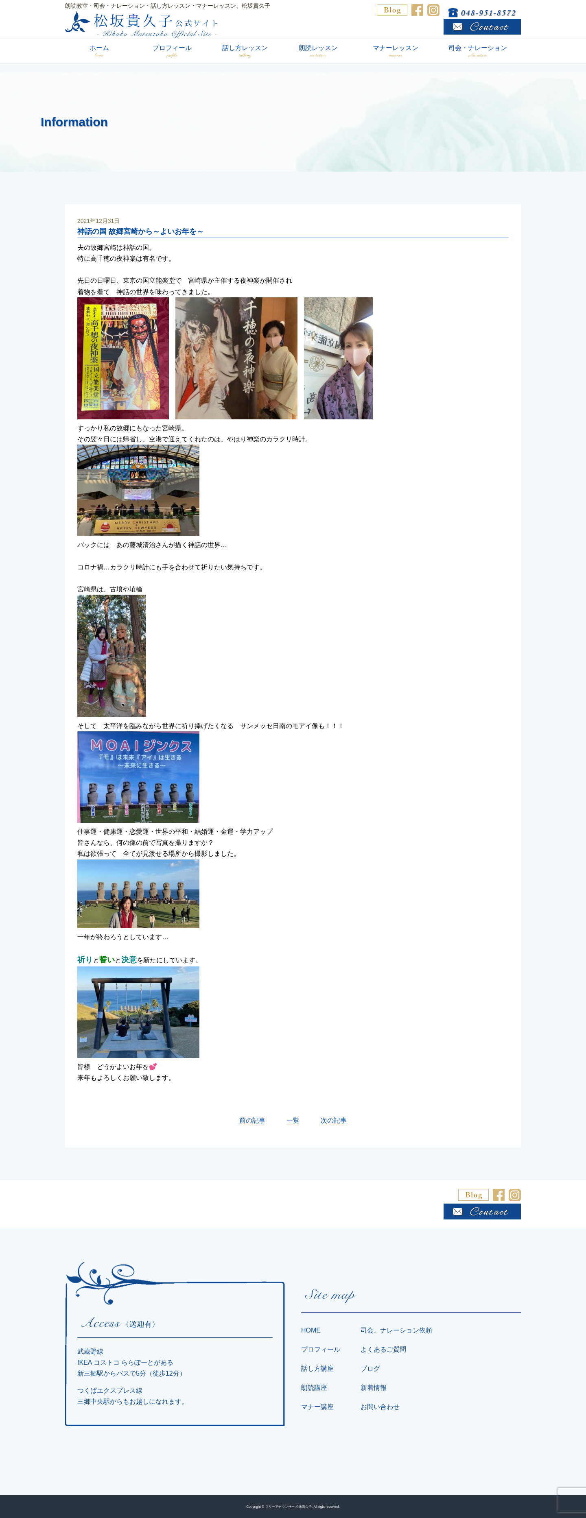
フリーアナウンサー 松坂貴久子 (288, 1507)
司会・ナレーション (477, 51)
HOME (311, 1330)
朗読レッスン (318, 51)
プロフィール (172, 51)
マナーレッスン (395, 51)
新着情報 (374, 1387)
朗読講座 (314, 1387)
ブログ (370, 1368)
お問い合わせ (380, 1406)
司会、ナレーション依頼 (396, 1330)
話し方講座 (317, 1368)
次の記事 (334, 1120)
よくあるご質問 (383, 1349)
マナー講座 (317, 1406)
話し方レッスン (245, 51)
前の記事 (252, 1120)
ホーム (99, 51)
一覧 (293, 1120)
